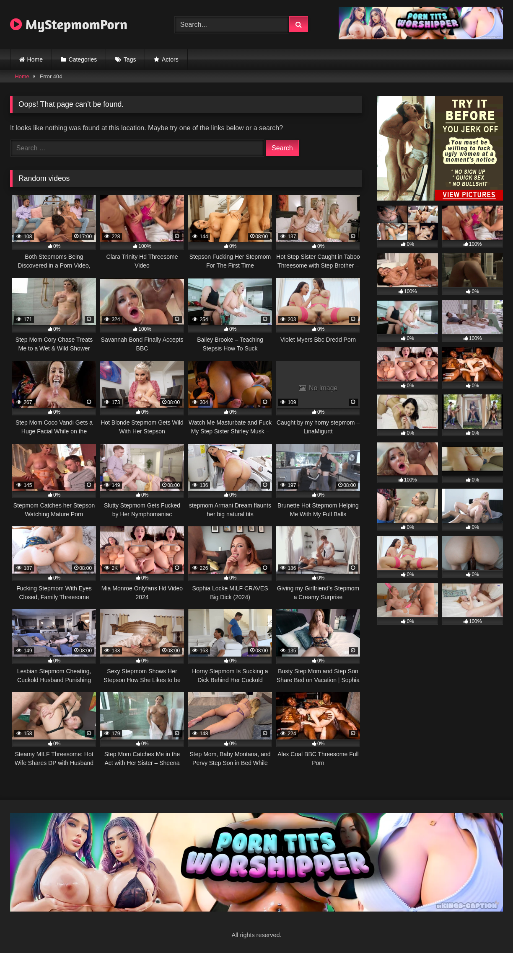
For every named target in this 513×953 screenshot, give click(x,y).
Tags (130, 59)
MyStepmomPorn (68, 24)
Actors (170, 59)
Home (35, 59)
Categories (83, 59)
